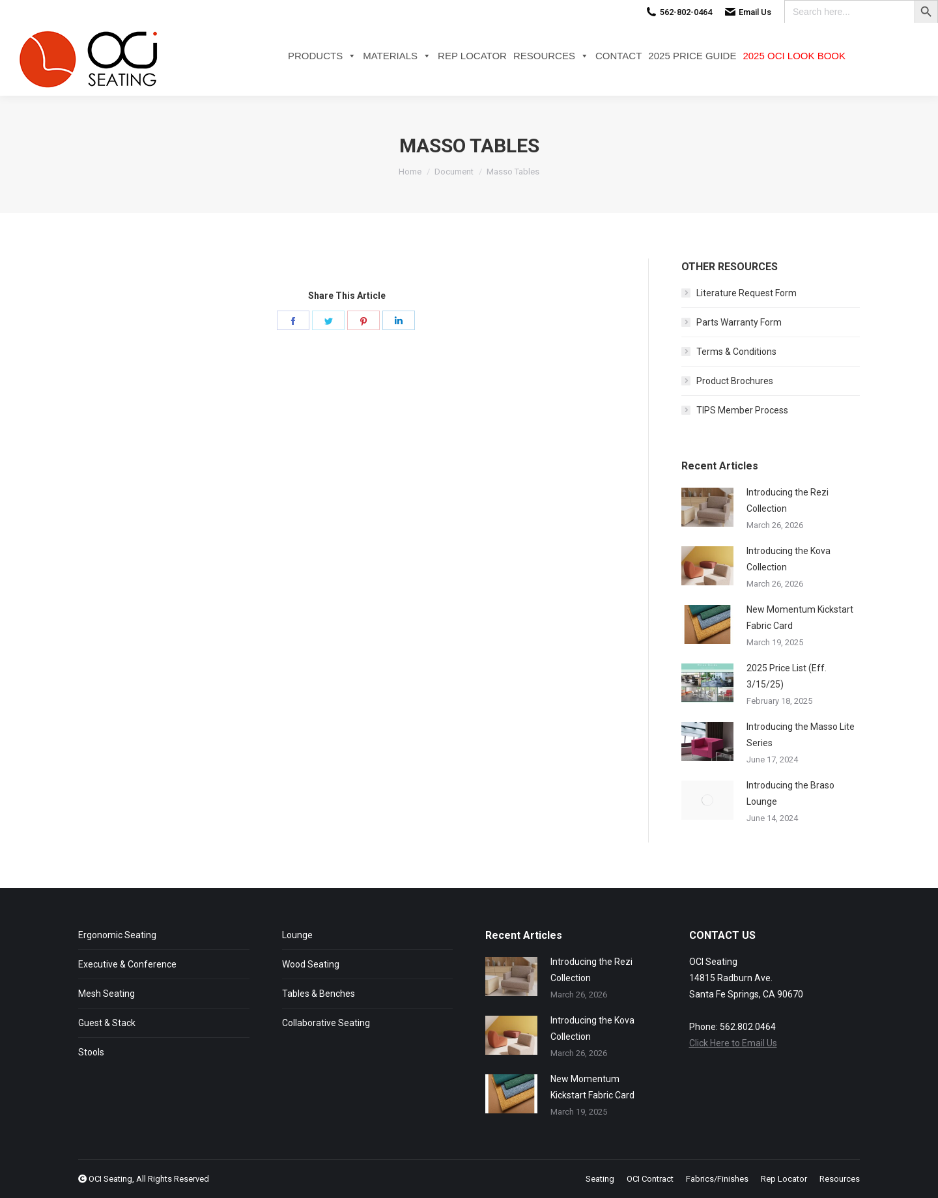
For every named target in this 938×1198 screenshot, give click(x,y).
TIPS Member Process (742, 410)
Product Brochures (734, 381)
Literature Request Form (746, 293)
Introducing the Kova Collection (788, 559)
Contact (618, 55)
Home (410, 171)
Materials (397, 49)
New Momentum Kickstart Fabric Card (799, 617)
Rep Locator (472, 55)
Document (454, 171)
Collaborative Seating (326, 1023)
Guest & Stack (106, 1023)
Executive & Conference (127, 964)
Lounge (297, 935)
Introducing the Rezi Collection (787, 500)
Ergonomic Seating (117, 935)
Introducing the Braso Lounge (790, 793)
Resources (551, 49)
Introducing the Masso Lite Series (800, 734)
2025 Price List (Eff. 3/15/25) (786, 676)
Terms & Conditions (736, 351)
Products (322, 49)
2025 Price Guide (692, 55)
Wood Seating (310, 964)
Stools (91, 1052)
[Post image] (707, 507)
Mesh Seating (106, 993)
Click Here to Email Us (733, 1043)
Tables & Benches (318, 993)
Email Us (755, 12)
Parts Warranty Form (739, 322)
